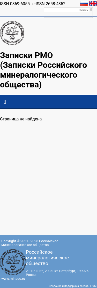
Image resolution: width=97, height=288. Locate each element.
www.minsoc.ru (13, 279)
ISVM (93, 286)
